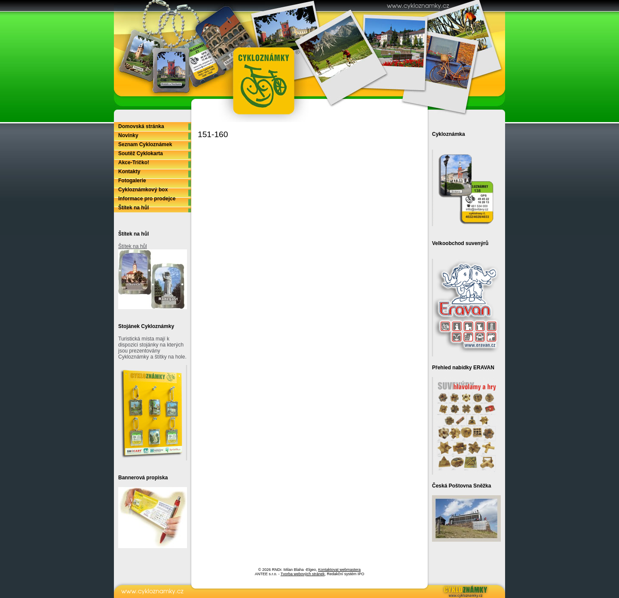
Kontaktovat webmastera (339, 569)
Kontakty (129, 172)
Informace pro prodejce (146, 199)
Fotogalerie (132, 181)
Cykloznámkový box (143, 190)
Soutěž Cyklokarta (140, 153)
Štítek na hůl (133, 208)
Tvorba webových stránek (303, 574)
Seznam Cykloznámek (145, 144)
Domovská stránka (141, 126)
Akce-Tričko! (133, 162)
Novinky (128, 135)
